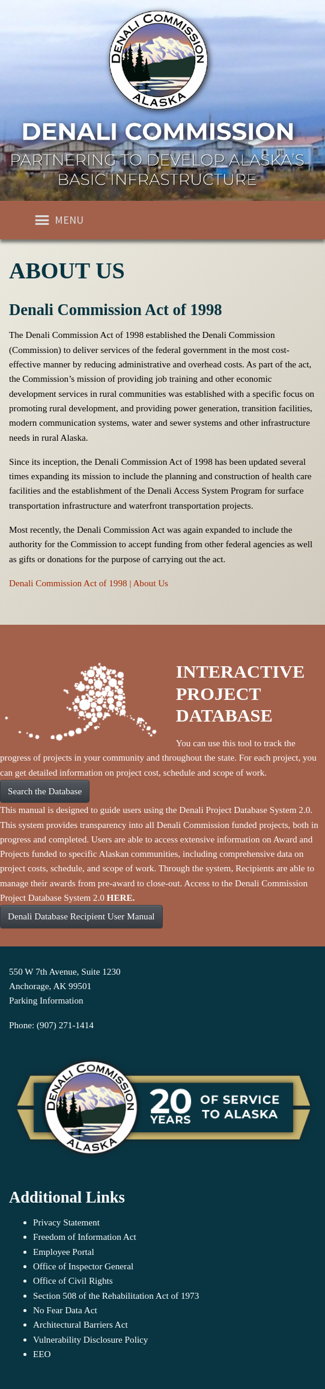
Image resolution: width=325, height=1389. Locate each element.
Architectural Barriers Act (80, 1324)
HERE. (121, 897)
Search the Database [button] (45, 791)
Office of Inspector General (83, 1266)
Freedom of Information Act (84, 1236)
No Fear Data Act (65, 1310)
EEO (42, 1354)
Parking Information (46, 1000)
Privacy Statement (66, 1222)
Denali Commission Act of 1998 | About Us (88, 583)
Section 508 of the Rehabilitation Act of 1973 (116, 1295)
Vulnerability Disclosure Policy (90, 1339)
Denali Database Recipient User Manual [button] (81, 916)
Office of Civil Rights (73, 1280)
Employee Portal (63, 1251)
